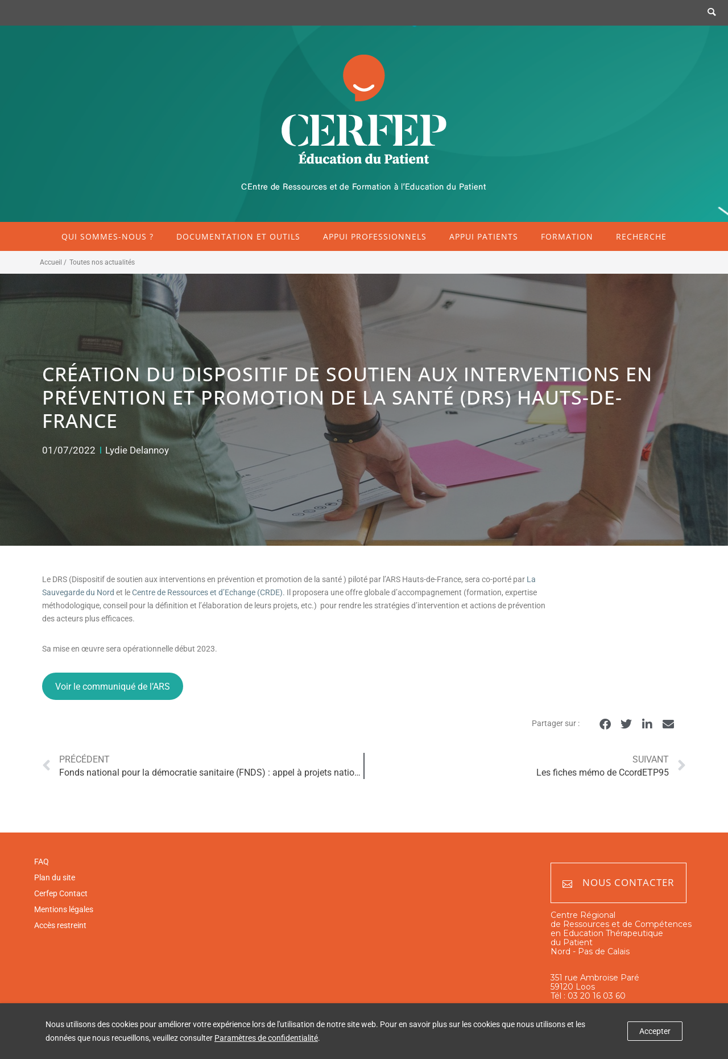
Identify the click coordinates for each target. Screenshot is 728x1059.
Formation (567, 236)
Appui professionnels (375, 236)
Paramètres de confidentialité (266, 1037)
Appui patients (483, 236)
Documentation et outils (238, 236)
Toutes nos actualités (102, 262)
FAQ (41, 861)
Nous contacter (618, 883)
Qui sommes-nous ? (107, 236)
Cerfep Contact (61, 893)
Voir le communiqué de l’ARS (112, 686)
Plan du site (54, 877)
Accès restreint (60, 925)
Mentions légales (63, 909)
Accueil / (53, 262)
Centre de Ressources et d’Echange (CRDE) (207, 592)
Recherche (641, 236)
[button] (605, 724)
